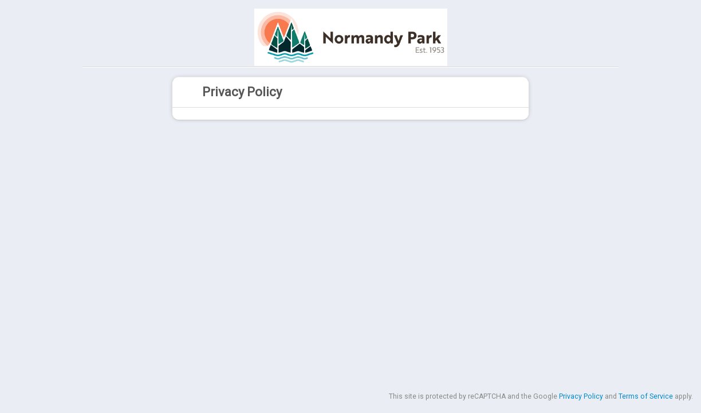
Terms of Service (646, 396)
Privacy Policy (581, 396)
